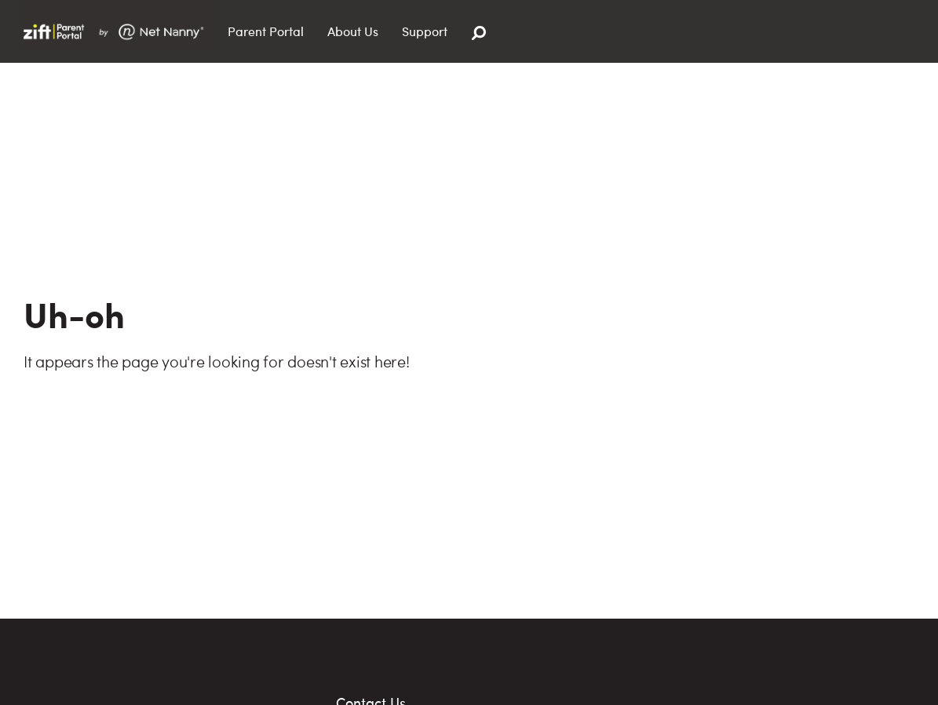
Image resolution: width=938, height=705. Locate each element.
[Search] (479, 33)
